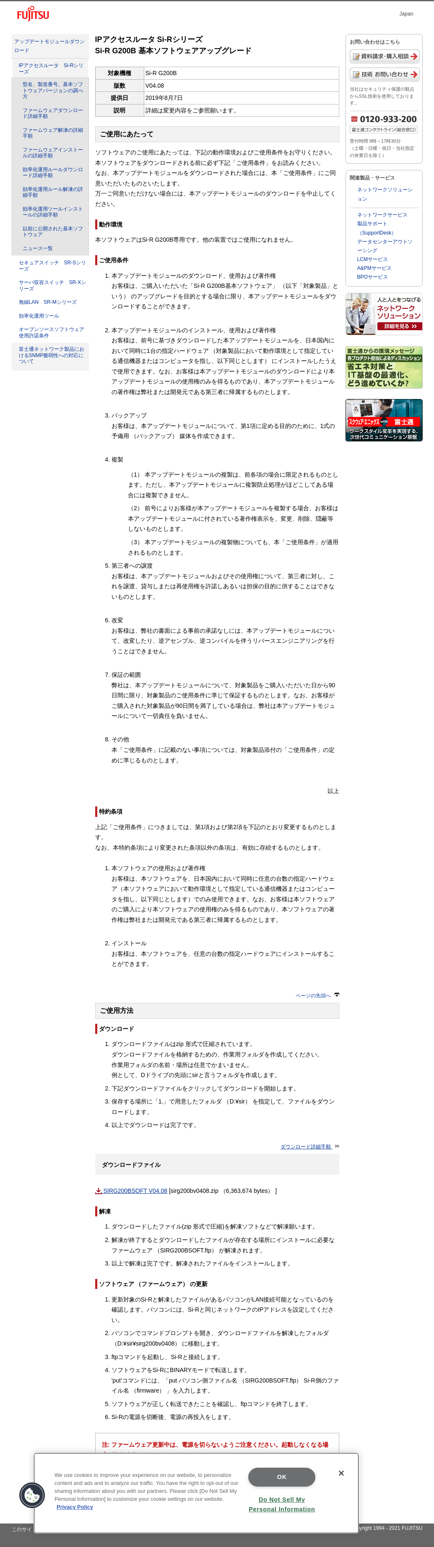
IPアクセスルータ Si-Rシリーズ (51, 69)
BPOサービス (372, 277)
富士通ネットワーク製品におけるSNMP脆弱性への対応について (51, 355)
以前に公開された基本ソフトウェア (53, 232)
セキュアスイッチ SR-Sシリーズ (52, 266)
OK (282, 1477)
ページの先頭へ (317, 996)
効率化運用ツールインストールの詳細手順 (53, 212)
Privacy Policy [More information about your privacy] (75, 1507)
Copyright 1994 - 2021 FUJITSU (386, 1528)
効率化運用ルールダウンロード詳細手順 (53, 173)
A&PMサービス (374, 268)
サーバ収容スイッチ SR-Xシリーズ (52, 285)
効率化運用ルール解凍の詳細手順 (53, 192)
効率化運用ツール (39, 316)
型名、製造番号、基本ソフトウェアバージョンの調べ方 (53, 90)
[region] (196, 1493)
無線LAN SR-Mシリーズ (48, 302)
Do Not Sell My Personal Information (282, 1504)
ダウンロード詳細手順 (310, 1147)
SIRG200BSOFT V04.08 (131, 1190)
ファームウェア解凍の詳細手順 (53, 133)
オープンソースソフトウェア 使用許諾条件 (51, 332)
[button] (32, 1495)
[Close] (341, 1473)
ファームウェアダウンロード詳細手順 (53, 113)
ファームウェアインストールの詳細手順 (53, 153)
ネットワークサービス (382, 215)
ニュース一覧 (38, 248)
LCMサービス (372, 259)
